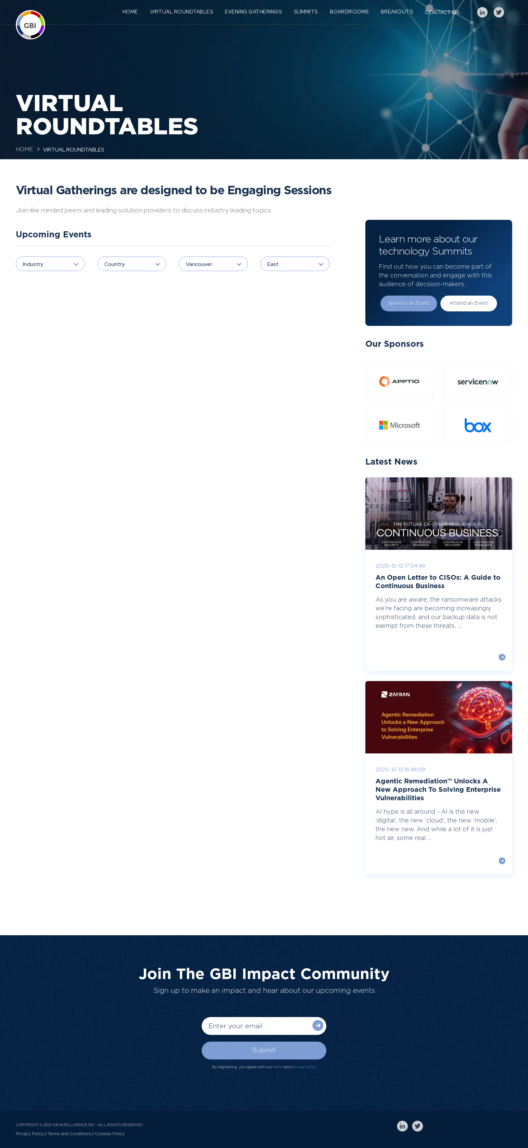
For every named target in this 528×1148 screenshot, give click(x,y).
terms (278, 1067)
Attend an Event (469, 303)
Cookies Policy (110, 1134)
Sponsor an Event (408, 303)
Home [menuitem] (130, 11)
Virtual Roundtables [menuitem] (181, 11)
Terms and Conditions (69, 1134)
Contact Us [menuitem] (442, 12)
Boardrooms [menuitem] (349, 11)
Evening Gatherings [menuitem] (253, 11)
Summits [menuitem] (306, 11)
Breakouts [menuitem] (397, 11)
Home (24, 149)
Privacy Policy (30, 1134)
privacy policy (304, 1067)
